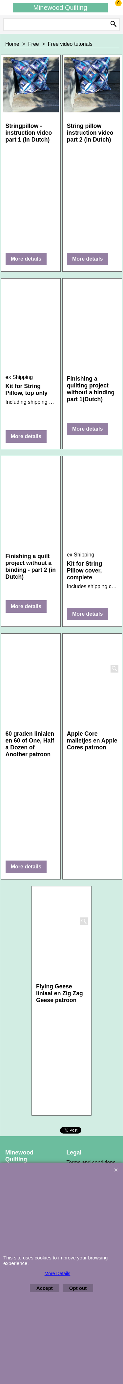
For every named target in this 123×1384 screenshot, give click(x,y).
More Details (58, 1273)
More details (26, 259)
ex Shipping (19, 377)
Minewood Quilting (60, 7)
